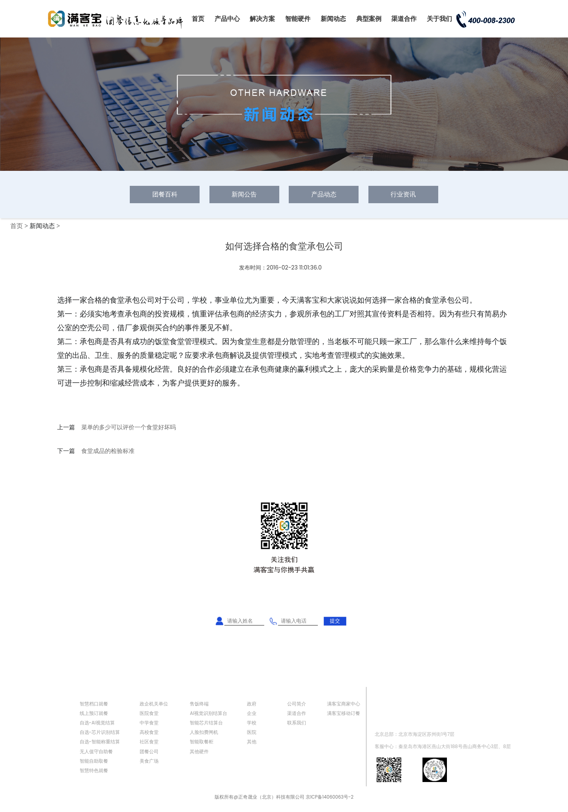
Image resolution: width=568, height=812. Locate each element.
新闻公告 (244, 194)
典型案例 (368, 18)
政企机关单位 (154, 704)
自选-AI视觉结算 (97, 723)
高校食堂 (149, 732)
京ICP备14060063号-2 (329, 797)
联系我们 (296, 723)
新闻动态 (333, 18)
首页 (198, 18)
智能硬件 (297, 18)
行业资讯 (403, 194)
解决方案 (262, 18)
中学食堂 (149, 723)
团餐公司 (149, 751)
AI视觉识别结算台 (208, 713)
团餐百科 (165, 194)
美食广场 (149, 761)
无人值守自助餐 (96, 751)
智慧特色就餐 (94, 770)
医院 (251, 732)
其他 (251, 742)
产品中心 (227, 18)
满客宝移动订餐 (343, 713)
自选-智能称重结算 (100, 742)
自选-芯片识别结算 (100, 732)
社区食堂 (149, 742)
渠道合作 (404, 18)
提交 (335, 621)
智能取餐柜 (201, 742)
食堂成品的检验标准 (108, 451)
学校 (251, 723)
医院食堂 (149, 713)
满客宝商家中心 (343, 704)
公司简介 (296, 704)
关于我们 (439, 18)
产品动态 (323, 194)
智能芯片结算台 (206, 723)
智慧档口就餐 (94, 704)
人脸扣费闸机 (204, 732)
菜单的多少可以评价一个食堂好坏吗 (128, 427)
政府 (251, 704)
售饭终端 (199, 704)
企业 (251, 713)
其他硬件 (199, 751)
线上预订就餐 (94, 713)
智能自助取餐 (94, 761)
